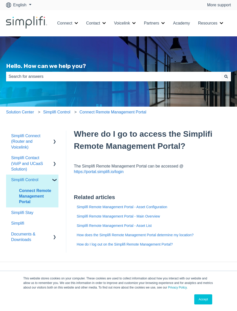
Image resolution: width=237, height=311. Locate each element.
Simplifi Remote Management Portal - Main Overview (118, 216)
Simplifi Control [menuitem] (24, 180)
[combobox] (113, 76)
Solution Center (20, 112)
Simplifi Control (56, 112)
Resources (207, 23)
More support (219, 5)
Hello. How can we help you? (46, 65)
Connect (64, 23)
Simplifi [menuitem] (17, 223)
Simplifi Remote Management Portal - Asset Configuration (122, 207)
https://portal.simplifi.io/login (99, 172)
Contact (93, 23)
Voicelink (122, 23)
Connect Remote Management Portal (112, 112)
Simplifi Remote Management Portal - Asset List (114, 226)
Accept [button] (203, 299)
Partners (151, 23)
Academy (181, 23)
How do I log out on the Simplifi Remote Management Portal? (125, 244)
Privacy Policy (177, 287)
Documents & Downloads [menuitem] (23, 237)
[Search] (226, 76)
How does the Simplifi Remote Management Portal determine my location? (135, 235)
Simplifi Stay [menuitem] (22, 212)
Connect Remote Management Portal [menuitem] (35, 196)
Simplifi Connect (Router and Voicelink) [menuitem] (25, 141)
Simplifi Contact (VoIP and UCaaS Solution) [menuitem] (27, 163)
